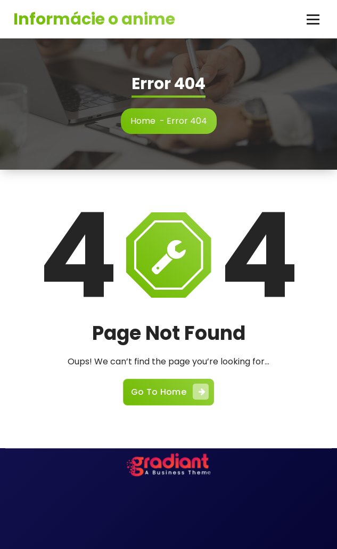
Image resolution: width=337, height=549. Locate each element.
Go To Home (170, 392)
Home (142, 121)
